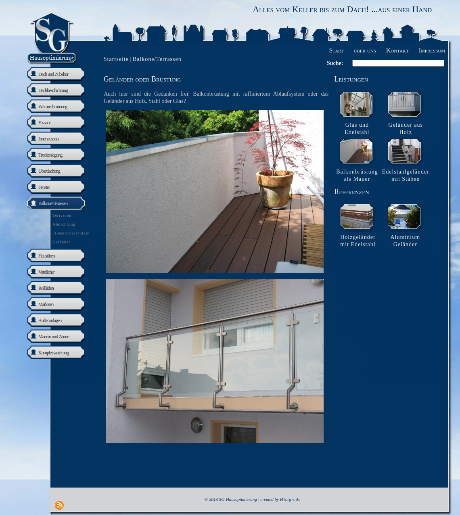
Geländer (61, 242)
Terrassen (61, 215)
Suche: (335, 63)
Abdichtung (63, 224)
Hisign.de (290, 499)
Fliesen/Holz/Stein (71, 233)
